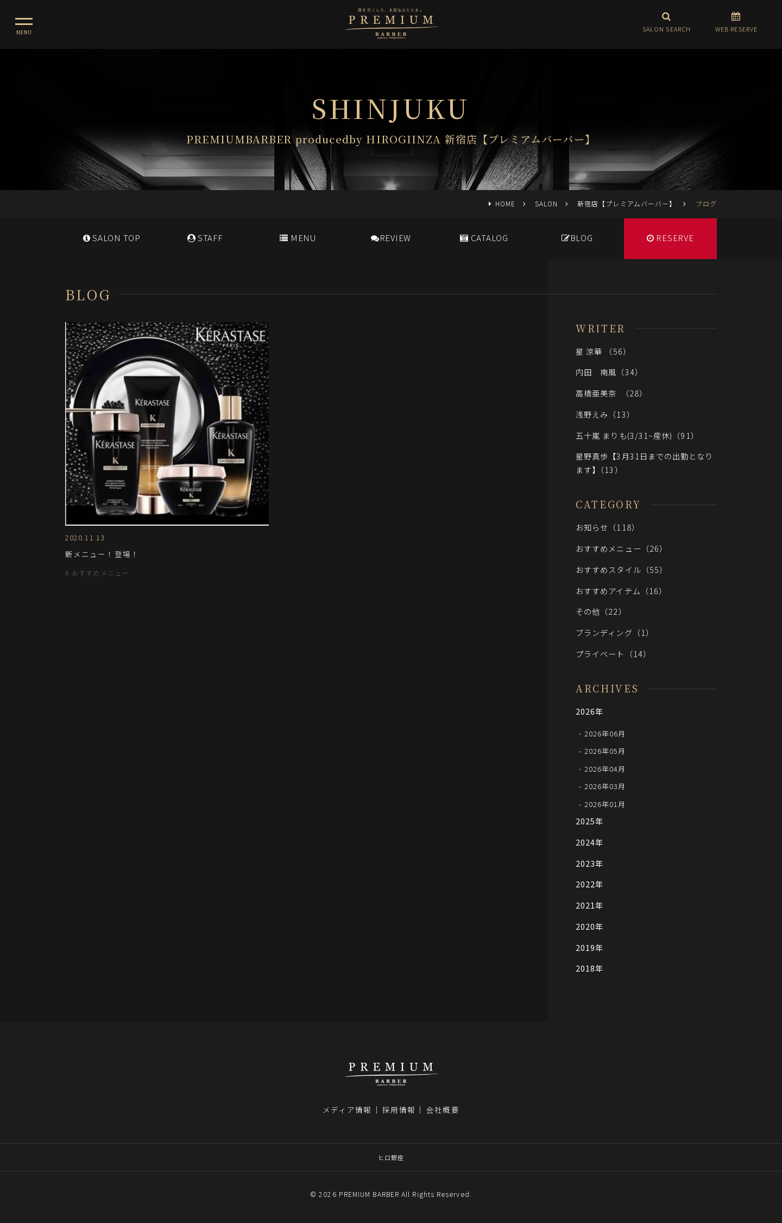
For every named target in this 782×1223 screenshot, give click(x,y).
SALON (546, 203)
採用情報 (398, 1109)
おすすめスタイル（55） (621, 569)
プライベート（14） (613, 653)
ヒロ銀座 (391, 1157)
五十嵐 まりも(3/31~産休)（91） (637, 435)
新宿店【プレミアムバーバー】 (626, 203)
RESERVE (670, 237)
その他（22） (601, 611)
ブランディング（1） (615, 632)
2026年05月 (605, 751)
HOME (505, 203)
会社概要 (442, 1109)
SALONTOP (112, 237)
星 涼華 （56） (603, 351)
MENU (298, 237)
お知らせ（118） (608, 527)
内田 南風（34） (609, 371)
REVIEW (391, 237)
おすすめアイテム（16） (621, 590)
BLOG (577, 237)
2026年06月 (605, 733)
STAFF (205, 237)
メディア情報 (347, 1109)
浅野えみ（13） (605, 414)
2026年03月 (605, 786)
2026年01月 (605, 804)
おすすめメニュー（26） (621, 548)
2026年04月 (605, 768)
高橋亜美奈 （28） (611, 393)
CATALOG (484, 237)
